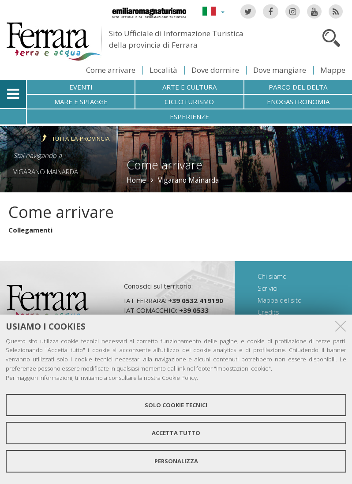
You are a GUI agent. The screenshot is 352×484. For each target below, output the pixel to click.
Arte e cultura (189, 87)
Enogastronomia (298, 101)
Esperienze (189, 116)
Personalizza (176, 461)
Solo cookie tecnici (176, 405)
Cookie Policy (179, 378)
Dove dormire (215, 70)
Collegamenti (30, 229)
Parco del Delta (298, 87)
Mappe (332, 70)
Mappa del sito (280, 300)
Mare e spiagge (81, 101)
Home (136, 180)
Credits (268, 312)
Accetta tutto (176, 433)
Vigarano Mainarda (45, 171)
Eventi (81, 87)
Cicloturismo (189, 101)
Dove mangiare (279, 70)
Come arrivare (110, 70)
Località (163, 70)
